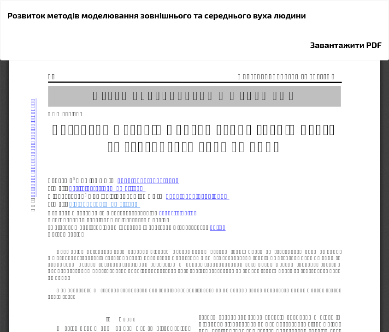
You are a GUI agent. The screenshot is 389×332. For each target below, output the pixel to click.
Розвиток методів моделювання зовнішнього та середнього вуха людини (156, 15)
